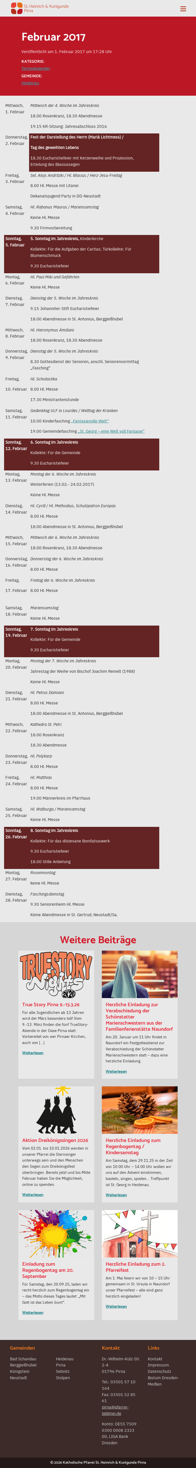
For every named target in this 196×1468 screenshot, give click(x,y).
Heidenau (30, 82)
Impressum (158, 1364)
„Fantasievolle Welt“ (90, 421)
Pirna (61, 1364)
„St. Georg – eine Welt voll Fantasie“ (111, 431)
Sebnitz (62, 1371)
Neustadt (18, 1377)
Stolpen (63, 1377)
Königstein (19, 1371)
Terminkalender (35, 68)
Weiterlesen (32, 1053)
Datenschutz (159, 1371)
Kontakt (155, 1358)
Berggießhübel (23, 1364)
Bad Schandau (23, 1358)
